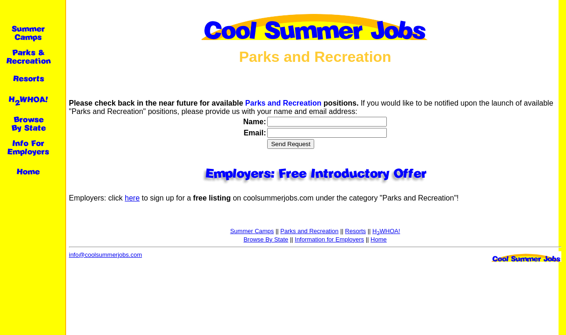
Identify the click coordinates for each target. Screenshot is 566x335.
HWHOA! (386, 231)
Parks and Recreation (309, 231)
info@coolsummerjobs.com (105, 254)
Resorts (355, 231)
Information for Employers (329, 239)
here (132, 198)
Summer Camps (252, 231)
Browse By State (265, 239)
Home (379, 239)
